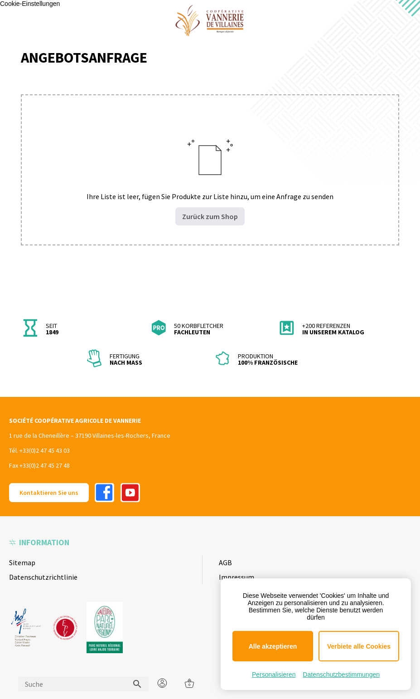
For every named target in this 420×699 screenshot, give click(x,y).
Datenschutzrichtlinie (43, 577)
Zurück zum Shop (210, 216)
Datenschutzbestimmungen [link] (341, 674)
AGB (225, 562)
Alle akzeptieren (273, 646)
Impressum (236, 577)
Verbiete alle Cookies (359, 646)
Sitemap (22, 562)
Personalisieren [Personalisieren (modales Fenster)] (274, 674)
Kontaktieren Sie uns (48, 493)
